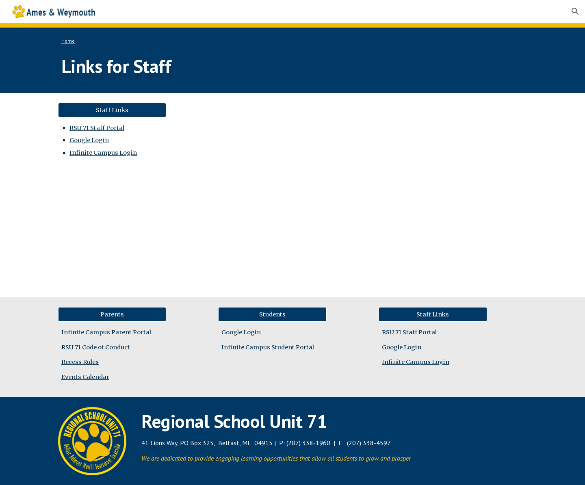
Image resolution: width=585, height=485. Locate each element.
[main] (272, 41)
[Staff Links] (112, 109)
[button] (575, 11)
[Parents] (112, 314)
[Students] (272, 314)
